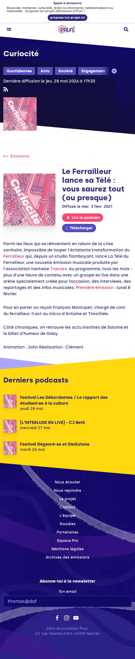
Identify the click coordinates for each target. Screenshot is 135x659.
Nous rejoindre (67, 490)
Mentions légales (67, 549)
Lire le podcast (83, 217)
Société (65, 71)
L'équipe (67, 515)
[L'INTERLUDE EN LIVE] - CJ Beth (52, 422)
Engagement (93, 71)
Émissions (16, 156)
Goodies (68, 524)
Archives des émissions (68, 557)
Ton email (67, 591)
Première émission (95, 287)
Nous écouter (67, 482)
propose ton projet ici (67, 17)
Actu (45, 71)
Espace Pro (67, 540)
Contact (67, 507)
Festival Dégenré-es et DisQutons (54, 444)
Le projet (67, 499)
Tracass (58, 268)
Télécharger (79, 228)
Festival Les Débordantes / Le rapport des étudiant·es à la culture (64, 400)
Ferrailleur (13, 256)
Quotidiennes (19, 71)
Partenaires (68, 532)
